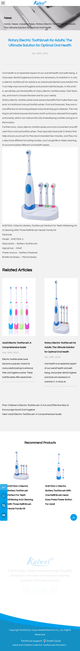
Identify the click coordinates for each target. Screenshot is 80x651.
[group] (21, 480)
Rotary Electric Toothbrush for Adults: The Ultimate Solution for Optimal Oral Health (60, 347)
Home (7, 24)
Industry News (27, 24)
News (15, 24)
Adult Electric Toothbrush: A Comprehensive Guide (35, 414)
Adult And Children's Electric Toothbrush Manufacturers (40, 645)
